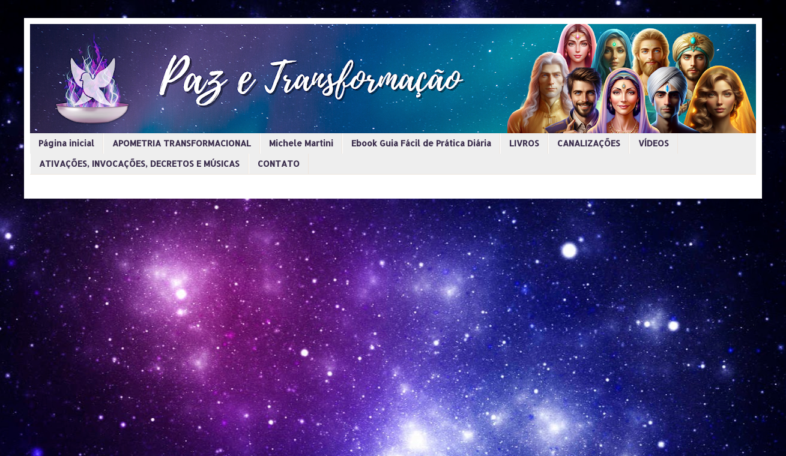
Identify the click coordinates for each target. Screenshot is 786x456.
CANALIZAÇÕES (588, 143)
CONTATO (279, 163)
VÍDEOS (653, 143)
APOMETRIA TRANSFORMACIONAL (181, 143)
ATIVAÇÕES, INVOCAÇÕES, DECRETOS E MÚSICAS (139, 163)
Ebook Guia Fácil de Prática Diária (421, 143)
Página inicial (66, 143)
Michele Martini (301, 143)
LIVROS (524, 143)
